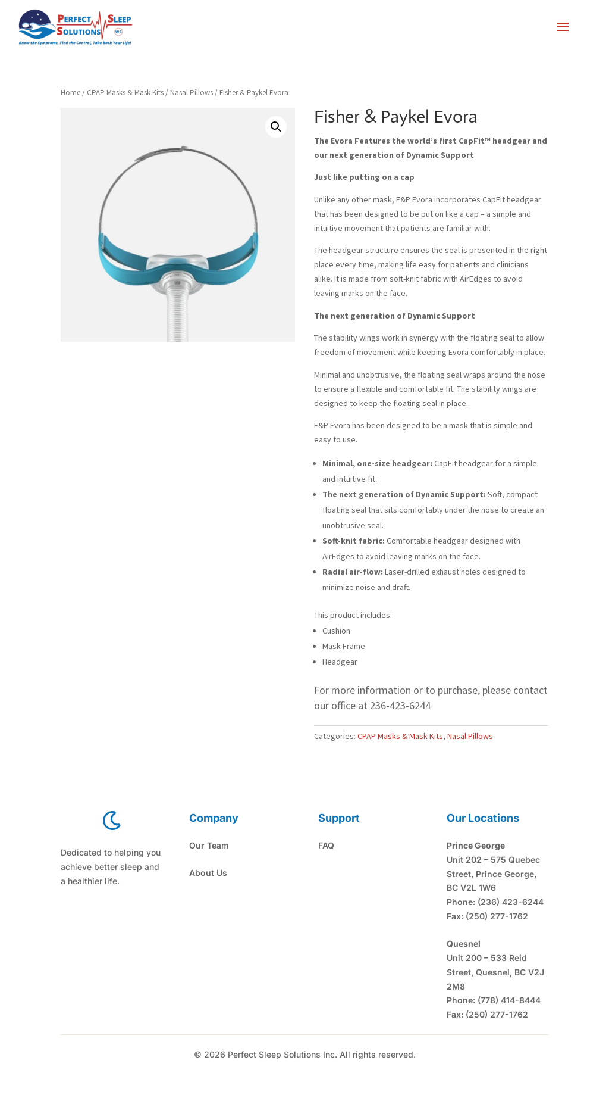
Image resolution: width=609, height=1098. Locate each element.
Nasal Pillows (191, 93)
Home (70, 93)
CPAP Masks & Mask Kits (125, 93)
